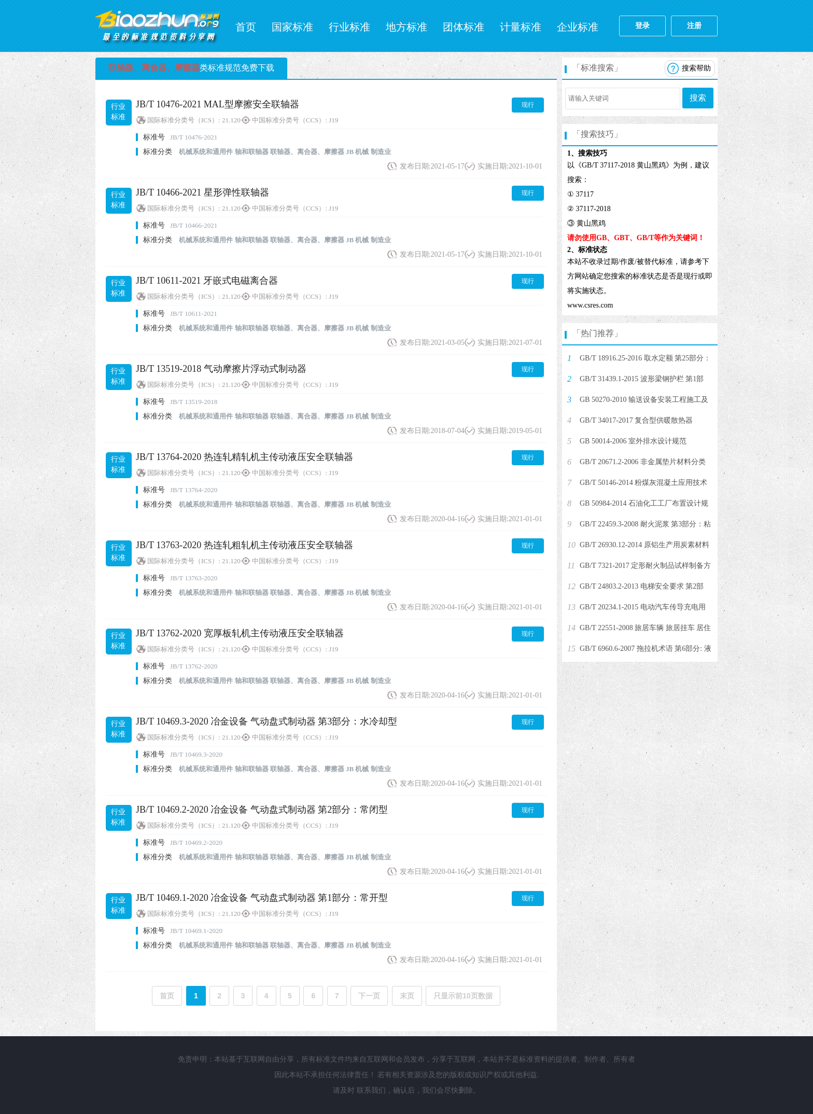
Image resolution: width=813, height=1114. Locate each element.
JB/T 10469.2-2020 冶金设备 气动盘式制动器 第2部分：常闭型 (262, 809)
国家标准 (292, 27)
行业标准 (349, 27)
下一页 (369, 996)
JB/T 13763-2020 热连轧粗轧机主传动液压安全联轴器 (244, 545)
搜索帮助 (696, 68)
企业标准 (577, 27)
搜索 (698, 97)
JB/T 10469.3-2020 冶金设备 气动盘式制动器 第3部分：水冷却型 (266, 721)
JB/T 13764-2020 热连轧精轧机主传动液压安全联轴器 (244, 457)
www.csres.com (590, 305)
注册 (694, 26)
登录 (642, 26)
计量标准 (520, 27)
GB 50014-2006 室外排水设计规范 (633, 441)
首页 (245, 27)
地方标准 (406, 27)
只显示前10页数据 (463, 996)
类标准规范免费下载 (191, 67)
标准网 (157, 26)
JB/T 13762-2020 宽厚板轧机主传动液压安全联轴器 (240, 633)
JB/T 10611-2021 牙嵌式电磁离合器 (207, 280)
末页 (407, 996)
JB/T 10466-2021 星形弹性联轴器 (202, 192)
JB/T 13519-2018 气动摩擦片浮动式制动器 (221, 369)
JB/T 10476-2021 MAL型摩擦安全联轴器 (217, 104)
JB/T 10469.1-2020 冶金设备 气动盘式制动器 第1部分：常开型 (262, 898)
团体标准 (463, 27)
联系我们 (371, 1090)
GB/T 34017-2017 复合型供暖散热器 (636, 420)
